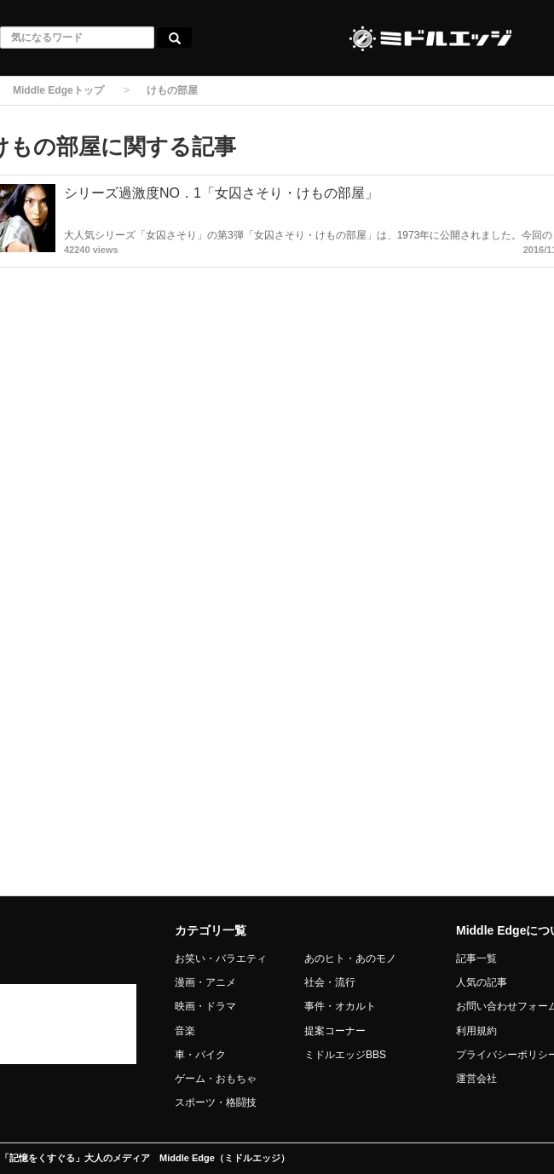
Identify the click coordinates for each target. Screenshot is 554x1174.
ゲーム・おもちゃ (216, 1079)
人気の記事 (481, 982)
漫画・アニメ (205, 982)
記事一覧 (476, 958)
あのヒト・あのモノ (350, 958)
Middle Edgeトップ (58, 90)
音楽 (185, 1031)
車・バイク (200, 1055)
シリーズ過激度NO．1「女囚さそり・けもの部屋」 (221, 193)
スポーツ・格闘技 (216, 1102)
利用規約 (476, 1031)
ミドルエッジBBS (345, 1055)
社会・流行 (329, 982)
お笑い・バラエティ (221, 958)
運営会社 (476, 1079)
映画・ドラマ (205, 1006)
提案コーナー (335, 1031)
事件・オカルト (340, 1006)
